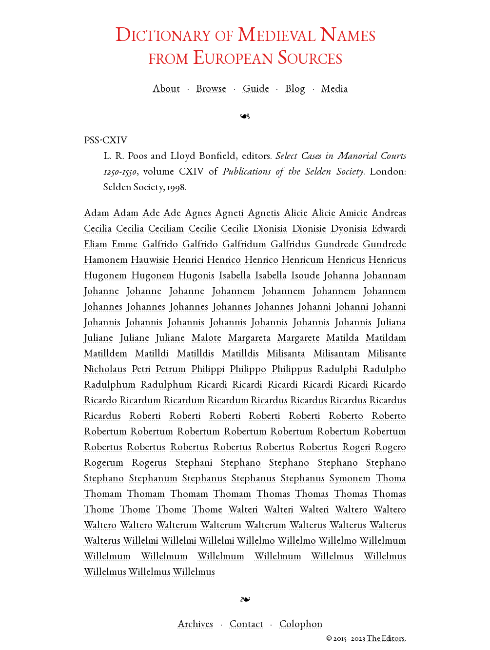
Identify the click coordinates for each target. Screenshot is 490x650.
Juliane (98, 339)
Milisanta (286, 354)
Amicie (353, 214)
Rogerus (149, 463)
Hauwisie (150, 261)
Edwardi (389, 229)
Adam (96, 214)
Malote (206, 339)
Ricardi (212, 385)
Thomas (273, 495)
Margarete (298, 339)
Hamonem (106, 261)
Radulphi (337, 370)
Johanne (101, 292)
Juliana (391, 323)
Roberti (145, 417)
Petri (141, 370)
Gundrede (336, 245)
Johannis (102, 323)
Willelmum (382, 541)
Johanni (314, 307)
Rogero (390, 448)
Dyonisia (349, 229)
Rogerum (103, 463)
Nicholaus (105, 370)
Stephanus (204, 479)
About (166, 89)
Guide (256, 89)
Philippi (208, 370)
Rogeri (356, 448)
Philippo (248, 370)
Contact (246, 625)
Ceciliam (166, 229)
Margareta (249, 339)
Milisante (387, 354)
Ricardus (269, 401)
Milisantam (337, 354)
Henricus (346, 261)
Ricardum (140, 401)
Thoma (391, 479)
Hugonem (105, 276)
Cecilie (202, 229)
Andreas (389, 214)
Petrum (171, 370)
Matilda (342, 339)
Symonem (350, 479)
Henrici (188, 261)
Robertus (103, 448)
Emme (124, 245)
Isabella (235, 276)
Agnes (198, 214)
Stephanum (153, 479)
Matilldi (152, 354)
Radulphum (110, 385)
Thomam (103, 495)
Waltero (351, 510)
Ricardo (389, 385)
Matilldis (195, 354)
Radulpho (384, 370)
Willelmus (332, 557)
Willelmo (255, 541)
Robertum (105, 432)
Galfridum (244, 245)
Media (334, 89)
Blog (295, 89)
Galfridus (290, 245)
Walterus (308, 526)
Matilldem (105, 354)
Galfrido (160, 245)
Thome (99, 510)
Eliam (95, 245)
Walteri (243, 510)
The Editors (386, 639)
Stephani (194, 463)
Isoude (305, 276)
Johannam (384, 276)
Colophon (301, 625)
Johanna (341, 276)
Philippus (292, 370)
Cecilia (98, 229)
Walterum (176, 526)
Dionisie (309, 229)
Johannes (103, 307)
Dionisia (270, 229)
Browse (211, 89)
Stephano (241, 463)
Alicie (296, 214)
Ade (151, 214)
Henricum (302, 261)
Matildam (386, 339)
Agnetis (264, 214)
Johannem (233, 292)
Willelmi (140, 541)
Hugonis (196, 276)
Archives (195, 625)
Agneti (229, 214)
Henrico (224, 261)
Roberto (346, 417)
